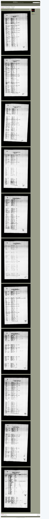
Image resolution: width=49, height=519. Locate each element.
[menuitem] (4, 4)
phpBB (18, 517)
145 (34, 14)
